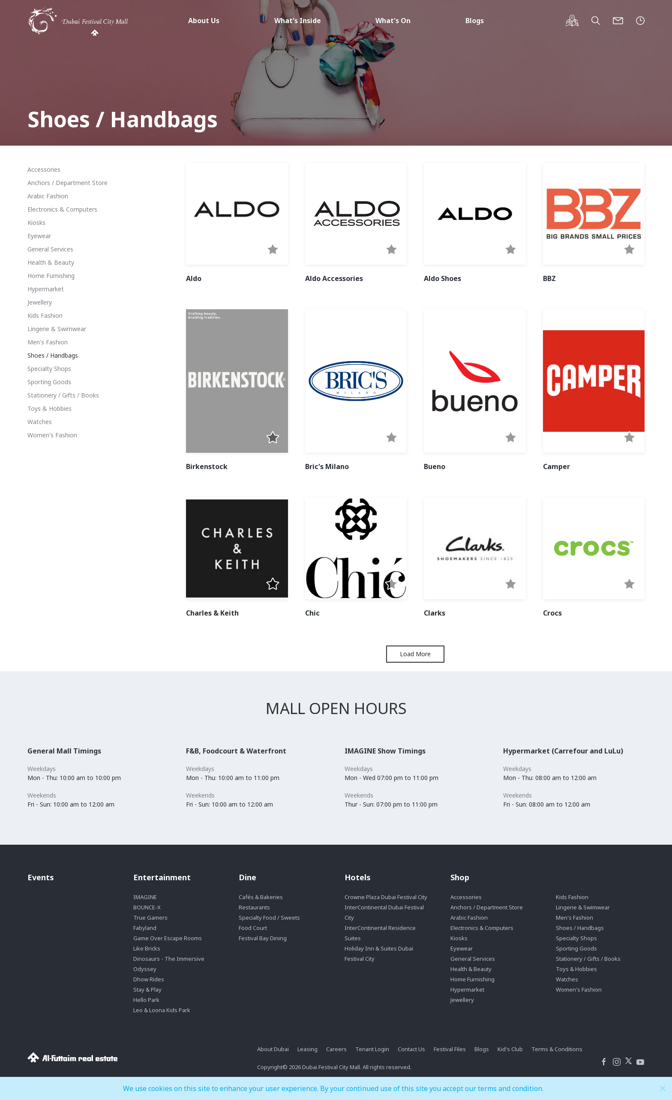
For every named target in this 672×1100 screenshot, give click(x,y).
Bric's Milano (327, 466)
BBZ (549, 278)
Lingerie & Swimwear (56, 329)
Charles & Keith (212, 613)
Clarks (434, 613)
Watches (39, 422)
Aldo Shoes (442, 278)
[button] (272, 250)
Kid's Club (510, 1049)
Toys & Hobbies (49, 408)
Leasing (307, 1049)
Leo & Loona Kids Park (161, 1010)
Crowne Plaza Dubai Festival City (386, 897)
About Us (203, 20)
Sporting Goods (49, 382)
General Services (50, 249)
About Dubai (273, 1049)
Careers (336, 1049)
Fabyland (144, 928)
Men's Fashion (47, 342)
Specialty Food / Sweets (269, 917)
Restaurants (254, 907)
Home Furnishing (51, 276)
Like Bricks (146, 948)
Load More (415, 654)
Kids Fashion (45, 315)
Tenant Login (372, 1049)
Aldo (193, 278)
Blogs (474, 20)
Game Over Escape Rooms (167, 938)
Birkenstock (207, 466)
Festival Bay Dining (263, 938)
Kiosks (36, 222)
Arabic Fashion (47, 196)
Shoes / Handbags (52, 355)
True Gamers (150, 917)
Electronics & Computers (62, 209)
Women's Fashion (52, 435)
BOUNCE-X (147, 907)
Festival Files (450, 1049)
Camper (556, 466)
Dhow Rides (148, 979)
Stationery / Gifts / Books (63, 395)
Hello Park (146, 1000)
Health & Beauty (50, 262)
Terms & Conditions (556, 1049)
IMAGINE (145, 897)
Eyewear (39, 236)
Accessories (43, 169)
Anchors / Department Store (67, 183)
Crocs (552, 613)
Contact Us (411, 1049)
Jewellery (39, 302)
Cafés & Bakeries (261, 897)
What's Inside (297, 20)
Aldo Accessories (334, 278)
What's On (393, 20)
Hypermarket (45, 289)
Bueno (434, 466)
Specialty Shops (49, 369)
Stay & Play (147, 989)
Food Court (253, 928)
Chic (312, 613)
